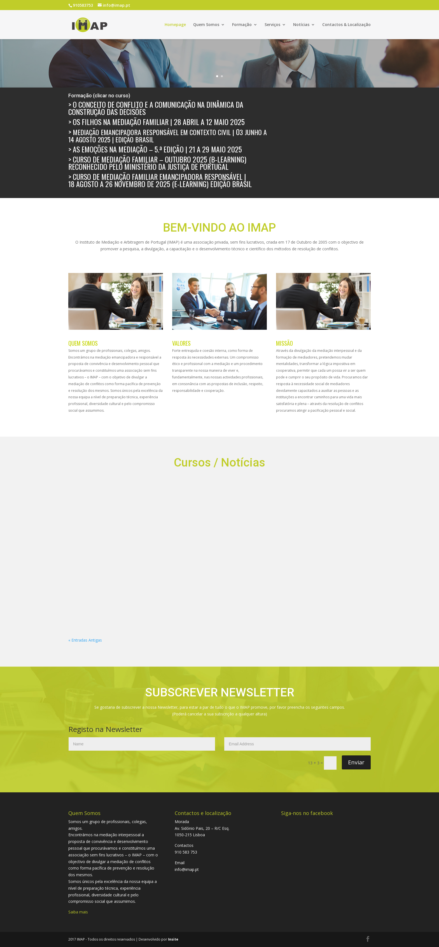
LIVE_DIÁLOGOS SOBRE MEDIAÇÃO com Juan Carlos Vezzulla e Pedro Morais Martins (249, 508)
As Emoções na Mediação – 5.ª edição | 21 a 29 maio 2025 (157, 149)
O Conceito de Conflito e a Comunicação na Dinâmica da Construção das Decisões (155, 108)
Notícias (301, 25)
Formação (242, 25)
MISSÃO (284, 343)
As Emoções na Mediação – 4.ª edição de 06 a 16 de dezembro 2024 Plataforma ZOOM (323, 508)
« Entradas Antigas (85, 640)
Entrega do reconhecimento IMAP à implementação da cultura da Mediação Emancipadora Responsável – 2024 (176, 513)
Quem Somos (206, 25)
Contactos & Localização (346, 25)
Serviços (272, 25)
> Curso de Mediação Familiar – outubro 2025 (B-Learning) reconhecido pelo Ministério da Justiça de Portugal (157, 163)
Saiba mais (78, 912)
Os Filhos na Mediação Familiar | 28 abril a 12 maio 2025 (159, 121)
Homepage (175, 25)
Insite (173, 939)
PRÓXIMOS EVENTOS (98, 500)
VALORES (181, 343)
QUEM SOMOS (83, 343)
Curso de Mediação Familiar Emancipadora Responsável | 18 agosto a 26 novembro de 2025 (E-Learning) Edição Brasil (164, 180)
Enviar (356, 762)
